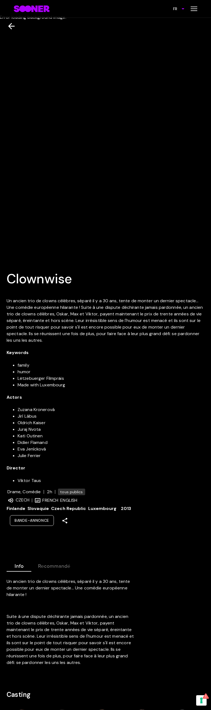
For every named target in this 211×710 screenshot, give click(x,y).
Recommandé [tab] (54, 565)
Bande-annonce (32, 520)
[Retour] (9, 26)
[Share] (64, 520)
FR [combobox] (175, 8)
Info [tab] (19, 565)
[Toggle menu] (194, 8)
